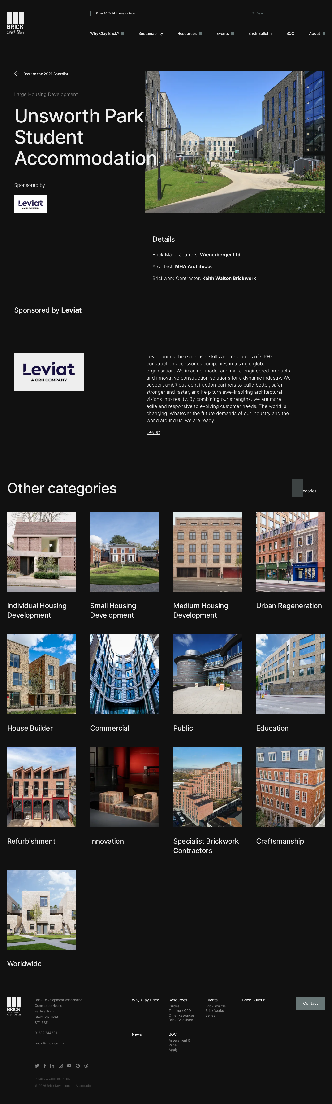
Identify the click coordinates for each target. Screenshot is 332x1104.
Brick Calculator (181, 1020)
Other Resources (181, 1015)
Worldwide (24, 963)
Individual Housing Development (37, 610)
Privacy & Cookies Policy (52, 1079)
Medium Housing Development (201, 610)
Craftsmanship (280, 841)
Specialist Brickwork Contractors (206, 846)
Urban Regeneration (289, 605)
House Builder (30, 728)
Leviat (153, 432)
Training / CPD (180, 1010)
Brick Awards (216, 1006)
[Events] (225, 33)
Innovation (107, 841)
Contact (310, 1003)
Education (272, 728)
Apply (173, 1049)
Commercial (109, 728)
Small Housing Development (113, 610)
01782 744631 (46, 1033)
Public (183, 728)
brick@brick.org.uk (49, 1043)
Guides (174, 1006)
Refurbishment (31, 841)
